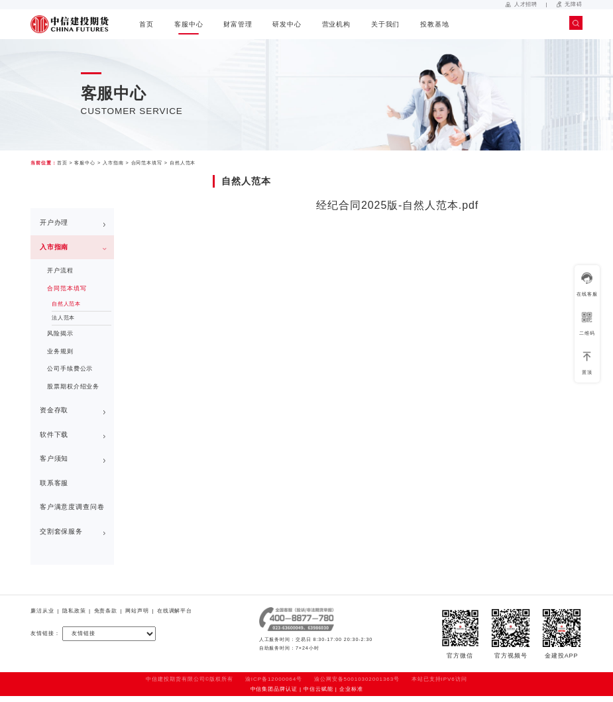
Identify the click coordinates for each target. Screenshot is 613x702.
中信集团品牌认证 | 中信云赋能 (292, 689)
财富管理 (237, 24)
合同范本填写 (146, 163)
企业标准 (351, 689)
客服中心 (188, 24)
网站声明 (137, 611)
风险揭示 (60, 333)
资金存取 (54, 410)
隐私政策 (74, 611)
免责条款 (106, 611)
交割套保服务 (61, 531)
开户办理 (54, 222)
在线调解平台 (174, 611)
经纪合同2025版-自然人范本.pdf (397, 205)
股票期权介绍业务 (73, 386)
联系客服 (54, 483)
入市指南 (113, 163)
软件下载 (54, 434)
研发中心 (287, 24)
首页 (146, 24)
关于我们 (385, 24)
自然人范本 (183, 163)
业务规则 (60, 351)
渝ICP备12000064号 (273, 679)
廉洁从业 (42, 611)
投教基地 (434, 24)
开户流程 (60, 270)
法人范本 (64, 318)
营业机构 (336, 24)
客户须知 (54, 458)
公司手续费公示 (70, 368)
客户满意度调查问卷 (72, 506)
